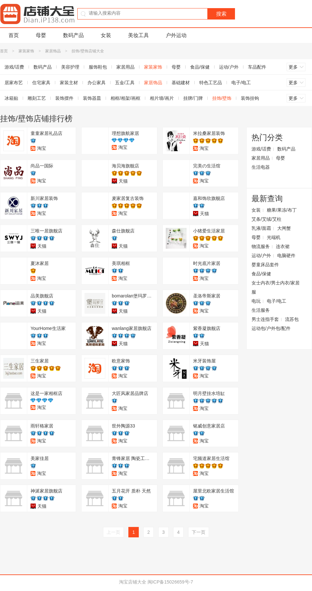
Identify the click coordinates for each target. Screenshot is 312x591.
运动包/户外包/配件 (271, 328)
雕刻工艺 (37, 98)
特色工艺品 (210, 82)
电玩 (256, 301)
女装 (106, 35)
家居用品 (125, 67)
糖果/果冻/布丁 (282, 210)
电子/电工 (241, 82)
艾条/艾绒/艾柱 (266, 219)
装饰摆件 (64, 98)
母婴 (41, 35)
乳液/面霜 (261, 228)
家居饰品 (53, 51)
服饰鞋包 (98, 67)
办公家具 (96, 82)
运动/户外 (229, 67)
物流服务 (261, 246)
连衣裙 (283, 246)
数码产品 (73, 35)
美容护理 (70, 67)
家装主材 (69, 82)
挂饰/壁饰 (222, 98)
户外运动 (176, 35)
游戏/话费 (261, 148)
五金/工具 (125, 82)
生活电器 (261, 167)
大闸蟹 (284, 228)
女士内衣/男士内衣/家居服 (276, 287)
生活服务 (261, 310)
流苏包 (292, 319)
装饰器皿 (92, 98)
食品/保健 (200, 67)
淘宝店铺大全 (132, 581)
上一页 (113, 532)
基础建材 (181, 82)
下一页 (198, 532)
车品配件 (257, 67)
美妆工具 (138, 35)
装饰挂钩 (250, 98)
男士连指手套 (265, 319)
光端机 (273, 237)
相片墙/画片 (162, 98)
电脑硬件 (286, 255)
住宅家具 (41, 82)
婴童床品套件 (265, 264)
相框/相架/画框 (125, 98)
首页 (13, 35)
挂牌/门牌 (193, 98)
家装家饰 (26, 51)
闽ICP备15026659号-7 (170, 581)
